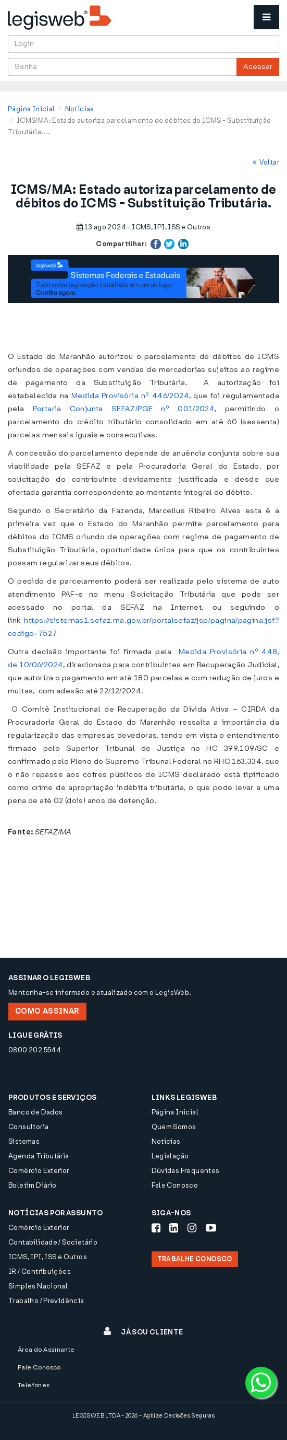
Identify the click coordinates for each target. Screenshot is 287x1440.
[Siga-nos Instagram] (192, 1228)
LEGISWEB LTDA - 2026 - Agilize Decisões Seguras (143, 1416)
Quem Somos (174, 1126)
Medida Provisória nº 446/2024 (130, 396)
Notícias (79, 108)
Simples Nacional (38, 1286)
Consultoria (28, 1126)
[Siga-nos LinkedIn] (173, 1228)
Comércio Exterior (38, 1170)
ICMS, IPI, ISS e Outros (47, 1256)
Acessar (257, 67)
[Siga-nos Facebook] (156, 1228)
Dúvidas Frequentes (186, 1170)
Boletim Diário (32, 1185)
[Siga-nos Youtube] (211, 1228)
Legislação (170, 1156)
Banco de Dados (35, 1112)
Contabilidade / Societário (52, 1242)
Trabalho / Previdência (46, 1300)
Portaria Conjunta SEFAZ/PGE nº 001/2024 (124, 409)
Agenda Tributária (38, 1156)
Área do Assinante (46, 1349)
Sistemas (24, 1141)
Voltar (266, 162)
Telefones (34, 1385)
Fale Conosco (175, 1185)
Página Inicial (31, 108)
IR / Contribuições (39, 1271)
